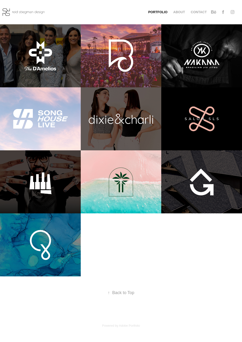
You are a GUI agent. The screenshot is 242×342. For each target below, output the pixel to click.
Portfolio (158, 12)
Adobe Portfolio (129, 325)
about (179, 12)
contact (199, 12)
